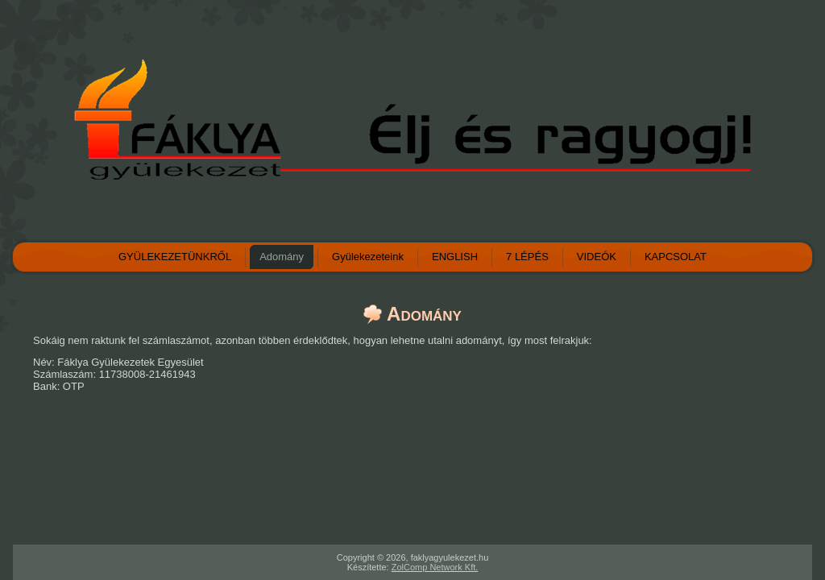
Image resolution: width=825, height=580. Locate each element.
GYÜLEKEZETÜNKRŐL (174, 257)
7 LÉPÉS (527, 257)
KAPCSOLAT (676, 257)
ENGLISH (455, 257)
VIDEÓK (596, 257)
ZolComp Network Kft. (435, 567)
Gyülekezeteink (368, 257)
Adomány (281, 257)
